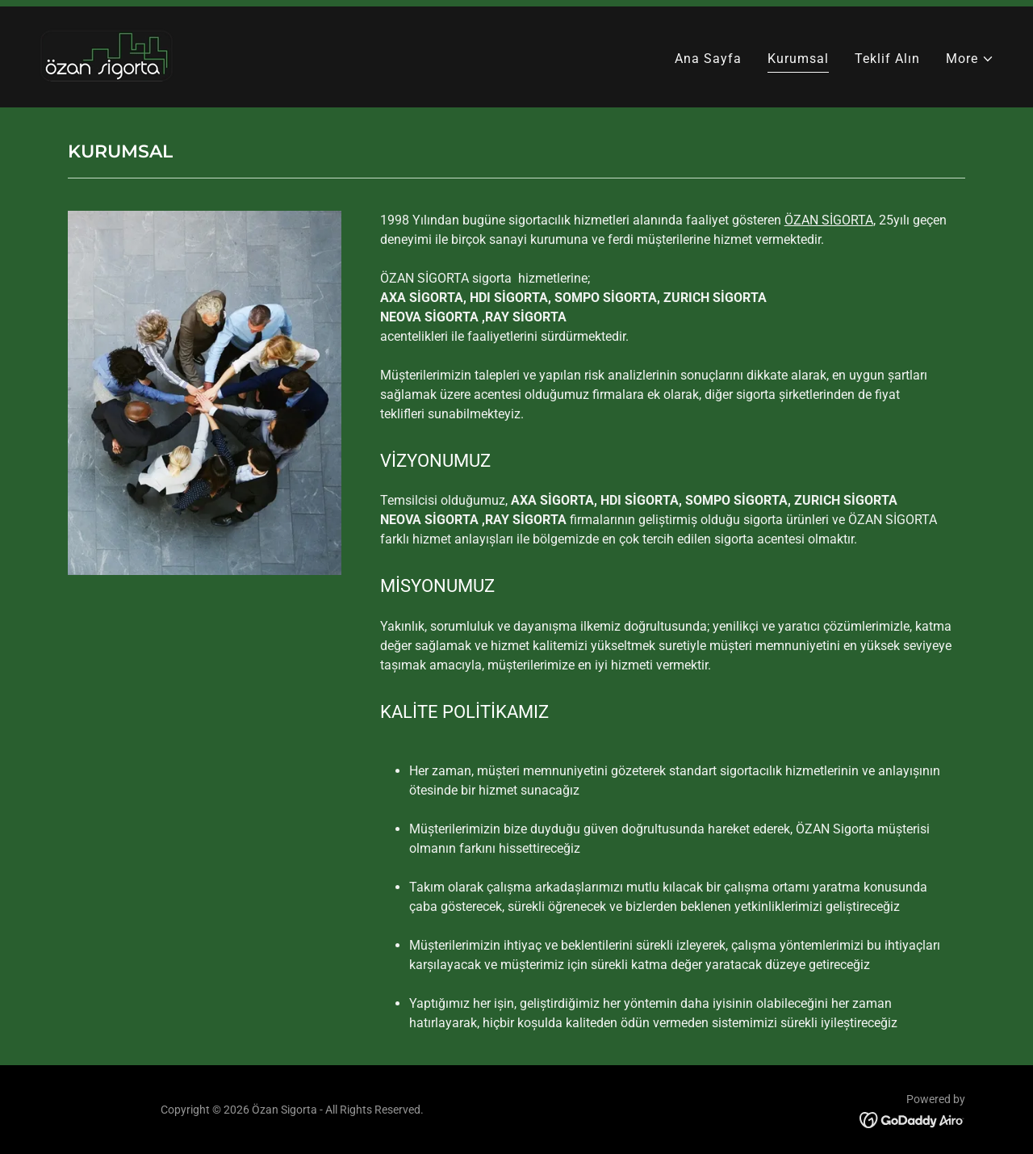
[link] (106, 56)
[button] (970, 59)
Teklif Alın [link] (887, 58)
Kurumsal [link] (798, 58)
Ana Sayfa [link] (708, 58)
